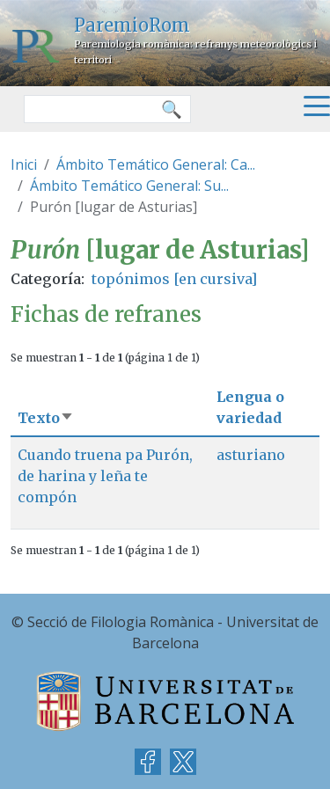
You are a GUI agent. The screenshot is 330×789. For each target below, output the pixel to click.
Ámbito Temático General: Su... (129, 185)
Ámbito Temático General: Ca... (155, 164)
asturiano (250, 455)
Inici (24, 164)
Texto (46, 418)
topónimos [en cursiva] (174, 279)
